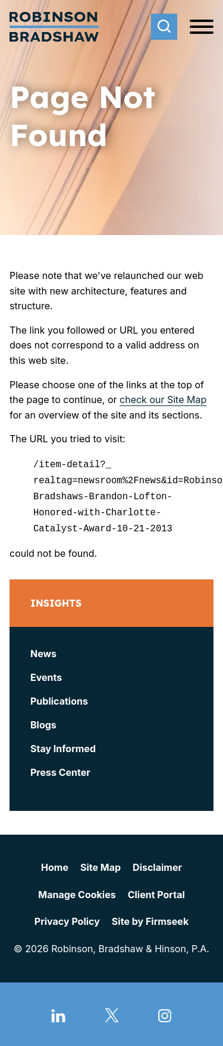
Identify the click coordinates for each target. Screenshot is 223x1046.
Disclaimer (157, 864)
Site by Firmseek (150, 918)
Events (46, 674)
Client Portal (156, 890)
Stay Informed (63, 745)
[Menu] (201, 27)
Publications (59, 697)
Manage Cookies (76, 890)
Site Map (100, 864)
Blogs (43, 721)
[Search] (164, 27)
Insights (55, 600)
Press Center (60, 769)
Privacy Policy (67, 918)
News (43, 650)
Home (54, 864)
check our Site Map (163, 399)
